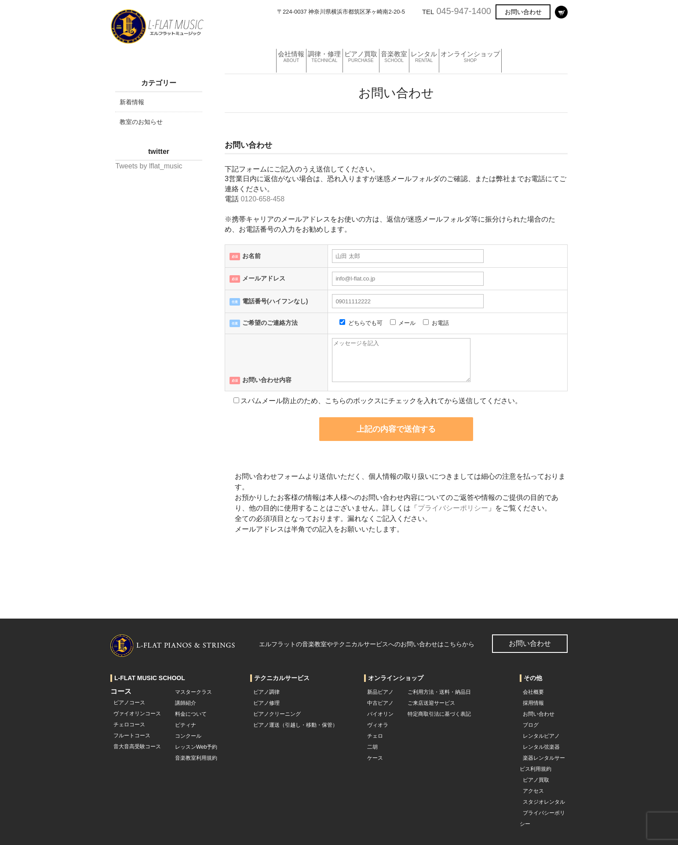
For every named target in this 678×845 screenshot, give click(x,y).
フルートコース (131, 735)
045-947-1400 (463, 11)
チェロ (375, 736)
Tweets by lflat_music (148, 166)
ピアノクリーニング (277, 714)
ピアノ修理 (266, 703)
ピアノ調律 (266, 692)
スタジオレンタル (544, 802)
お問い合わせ (523, 11)
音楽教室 (418, 32)
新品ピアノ (380, 692)
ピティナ (185, 725)
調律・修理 (332, 32)
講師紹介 (185, 703)
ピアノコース (129, 702)
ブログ (531, 725)
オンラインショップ (510, 32)
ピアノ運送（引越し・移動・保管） (295, 725)
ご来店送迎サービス (431, 703)
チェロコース (129, 724)
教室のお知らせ (141, 121)
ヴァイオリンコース (137, 713)
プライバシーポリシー (453, 508)
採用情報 (533, 703)
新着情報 (132, 102)
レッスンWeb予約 (196, 747)
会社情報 (292, 32)
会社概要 (533, 692)
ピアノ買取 (377, 32)
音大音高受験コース (137, 746)
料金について (191, 714)
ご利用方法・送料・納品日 (439, 692)
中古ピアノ (380, 703)
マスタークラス (193, 692)
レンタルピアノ (541, 736)
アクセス (533, 791)
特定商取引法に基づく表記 (439, 714)
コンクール (188, 736)
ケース (375, 758)
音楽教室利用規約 (196, 758)
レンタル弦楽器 (541, 747)
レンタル (455, 32)
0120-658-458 (262, 199)
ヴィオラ (377, 725)
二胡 (372, 747)
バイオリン (380, 714)
